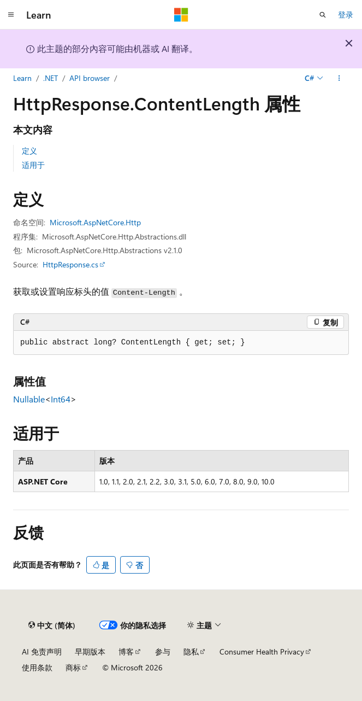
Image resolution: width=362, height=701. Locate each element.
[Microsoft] (181, 15)
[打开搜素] (323, 15)
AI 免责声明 (42, 651)
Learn (22, 78)
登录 (345, 14)
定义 (29, 150)
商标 (73, 667)
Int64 (60, 399)
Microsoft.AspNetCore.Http (95, 222)
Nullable (29, 399)
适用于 (33, 165)
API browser (89, 78)
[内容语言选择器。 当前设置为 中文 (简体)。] (52, 625)
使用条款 (37, 667)
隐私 (191, 651)
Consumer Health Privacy (261, 651)
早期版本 (90, 651)
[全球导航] (11, 15)
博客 (126, 651)
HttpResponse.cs (70, 264)
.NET (50, 78)
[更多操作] (339, 78)
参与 (162, 651)
